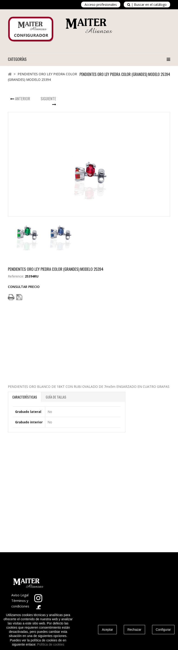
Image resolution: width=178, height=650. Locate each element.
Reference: (16, 276)
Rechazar (134, 629)
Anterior (22, 98)
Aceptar (107, 629)
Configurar (163, 629)
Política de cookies (50, 644)
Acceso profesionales (101, 4)
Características (24, 396)
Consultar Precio (24, 286)
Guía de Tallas (56, 396)
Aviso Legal (20, 595)
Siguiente (48, 98)
